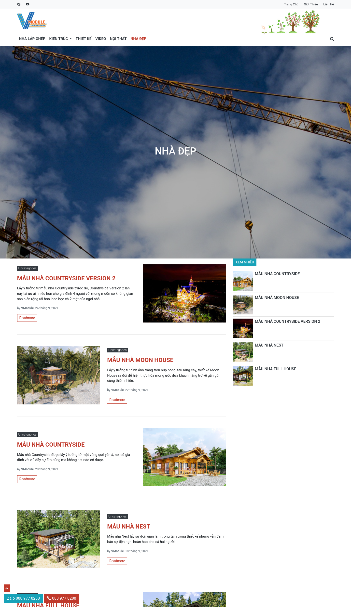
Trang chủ (291, 4)
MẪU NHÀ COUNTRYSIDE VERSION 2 (287, 321)
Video (100, 39)
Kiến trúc (59, 39)
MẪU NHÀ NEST (269, 345)
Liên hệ (328, 4)
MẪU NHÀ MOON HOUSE (277, 297)
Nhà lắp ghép (32, 39)
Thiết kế (83, 39)
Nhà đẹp (138, 39)
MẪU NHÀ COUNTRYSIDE (277, 273)
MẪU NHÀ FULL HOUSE (275, 369)
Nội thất (118, 39)
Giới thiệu (311, 4)
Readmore (27, 318)
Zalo (23, 598)
